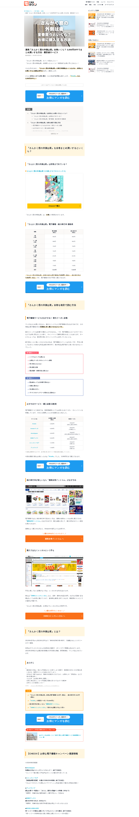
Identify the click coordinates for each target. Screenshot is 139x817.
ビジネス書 (100, 4)
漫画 (86, 4)
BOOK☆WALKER (32, 808)
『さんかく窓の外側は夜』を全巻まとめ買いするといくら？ (48, 113)
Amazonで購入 (54, 206)
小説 (94, 4)
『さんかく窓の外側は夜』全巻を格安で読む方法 (45, 122)
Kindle (73, 76)
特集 (98, 2)
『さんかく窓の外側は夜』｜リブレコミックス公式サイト (44, 685)
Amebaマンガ (34, 428)
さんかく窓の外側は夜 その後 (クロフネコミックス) (46, 171)
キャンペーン (110, 2)
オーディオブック (109, 4)
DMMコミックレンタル (39, 595)
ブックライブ (34, 447)
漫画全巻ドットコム (33, 521)
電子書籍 (36, 11)
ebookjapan (34, 433)
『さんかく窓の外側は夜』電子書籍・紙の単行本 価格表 (49, 119)
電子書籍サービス (90, 2)
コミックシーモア (34, 443)
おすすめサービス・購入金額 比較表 (43, 128)
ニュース (103, 2)
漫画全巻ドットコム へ (54, 539)
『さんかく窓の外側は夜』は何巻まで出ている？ (47, 116)
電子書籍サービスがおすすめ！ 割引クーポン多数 (47, 125)
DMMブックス (34, 438)
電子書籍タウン (28, 11)
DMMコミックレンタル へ (54, 616)
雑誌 (90, 4)
